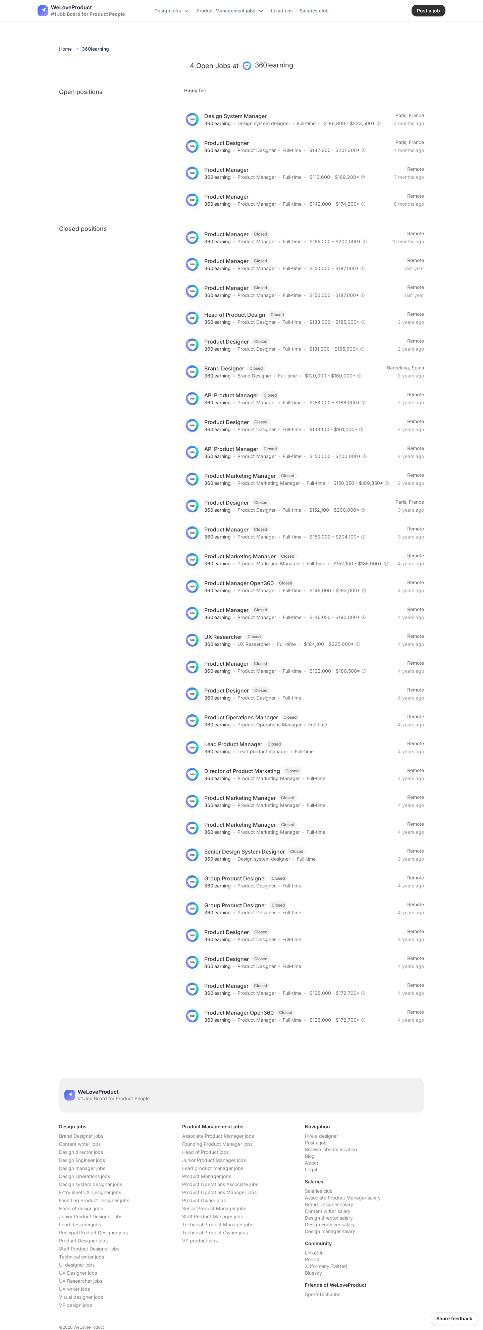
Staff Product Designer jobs (89, 1248)
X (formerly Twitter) (326, 1266)
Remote (415, 169)
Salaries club (319, 1191)
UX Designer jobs (78, 1273)
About (311, 1163)
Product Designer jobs (83, 1240)
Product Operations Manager (269, 724)
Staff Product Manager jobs (212, 1216)
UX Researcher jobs (80, 1281)
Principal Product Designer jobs (93, 1232)
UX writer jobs (74, 1289)
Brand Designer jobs (81, 1136)
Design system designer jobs (90, 1184)
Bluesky (313, 1273)
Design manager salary (330, 1231)
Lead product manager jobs (212, 1168)
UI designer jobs (77, 1265)
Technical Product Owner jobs (215, 1232)
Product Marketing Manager (268, 483)
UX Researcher (253, 644)
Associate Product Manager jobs (218, 1136)
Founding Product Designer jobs (94, 1200)
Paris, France (409, 115)
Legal (311, 1169)
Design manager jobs (82, 1168)
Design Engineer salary (330, 1224)
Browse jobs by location (331, 1149)
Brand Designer (254, 375)
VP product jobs (200, 1240)
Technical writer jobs (81, 1257)
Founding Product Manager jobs (217, 1144)
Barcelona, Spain (405, 367)
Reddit (312, 1259)
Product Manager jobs (206, 1176)
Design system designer (263, 123)
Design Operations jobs (84, 1176)
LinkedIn (314, 1253)
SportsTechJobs (322, 1294)
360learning (217, 123)
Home (65, 49)
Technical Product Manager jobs (217, 1224)
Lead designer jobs (80, 1224)
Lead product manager (262, 751)
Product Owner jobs (204, 1200)
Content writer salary (328, 1211)
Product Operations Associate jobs (220, 1184)
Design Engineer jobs (82, 1160)
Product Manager (256, 177)
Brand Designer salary (329, 1204)
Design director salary (329, 1218)
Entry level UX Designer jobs (90, 1192)
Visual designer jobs (81, 1297)
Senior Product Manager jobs (214, 1208)
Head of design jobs (81, 1208)
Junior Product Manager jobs (214, 1160)
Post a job (316, 1142)
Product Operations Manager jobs (219, 1192)
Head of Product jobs (205, 1152)
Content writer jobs (80, 1144)
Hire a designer (321, 1136)
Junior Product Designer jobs (90, 1216)
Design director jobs (81, 1152)
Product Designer (256, 150)
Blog (310, 1156)
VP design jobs (75, 1305)
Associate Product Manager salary (343, 1197)
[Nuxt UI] (81, 10)
